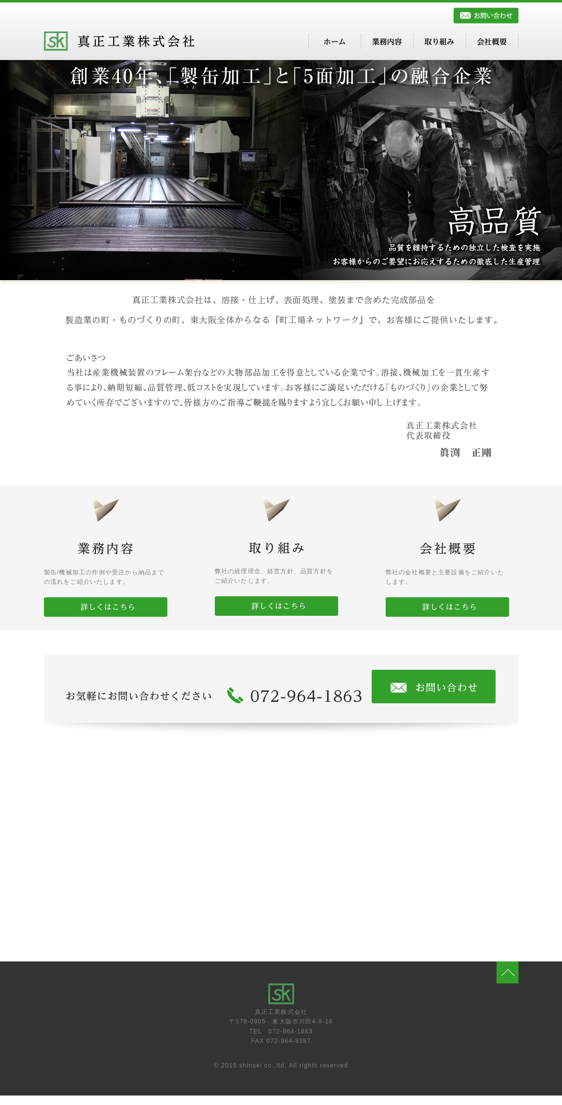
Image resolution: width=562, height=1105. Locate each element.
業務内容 (387, 41)
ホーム (335, 41)
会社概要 (492, 41)
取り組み (440, 41)
